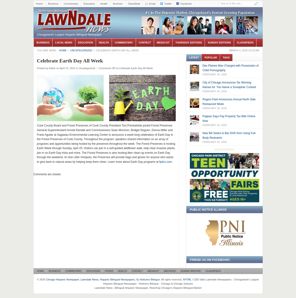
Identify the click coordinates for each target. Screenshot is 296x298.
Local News (63, 42)
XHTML (187, 279)
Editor (52, 68)
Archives (118, 3)
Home (39, 3)
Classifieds (134, 3)
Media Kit (163, 42)
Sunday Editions (219, 42)
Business (53, 3)
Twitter (168, 3)
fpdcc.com (165, 161)
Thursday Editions (188, 42)
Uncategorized (81, 50)
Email (152, 3)
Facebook (185, 3)
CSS (196, 279)
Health (104, 3)
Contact (145, 42)
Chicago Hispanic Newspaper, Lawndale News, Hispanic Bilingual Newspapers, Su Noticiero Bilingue (74, 14)
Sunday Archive (191, 271)
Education (89, 3)
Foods (109, 271)
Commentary (71, 3)
